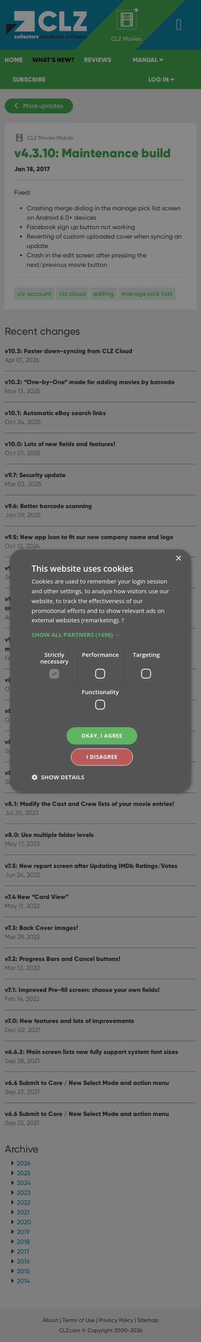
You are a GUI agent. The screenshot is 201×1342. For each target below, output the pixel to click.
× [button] (178, 559)
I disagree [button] (102, 757)
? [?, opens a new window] (122, 620)
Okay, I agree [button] (101, 735)
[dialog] (100, 671)
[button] (101, 634)
